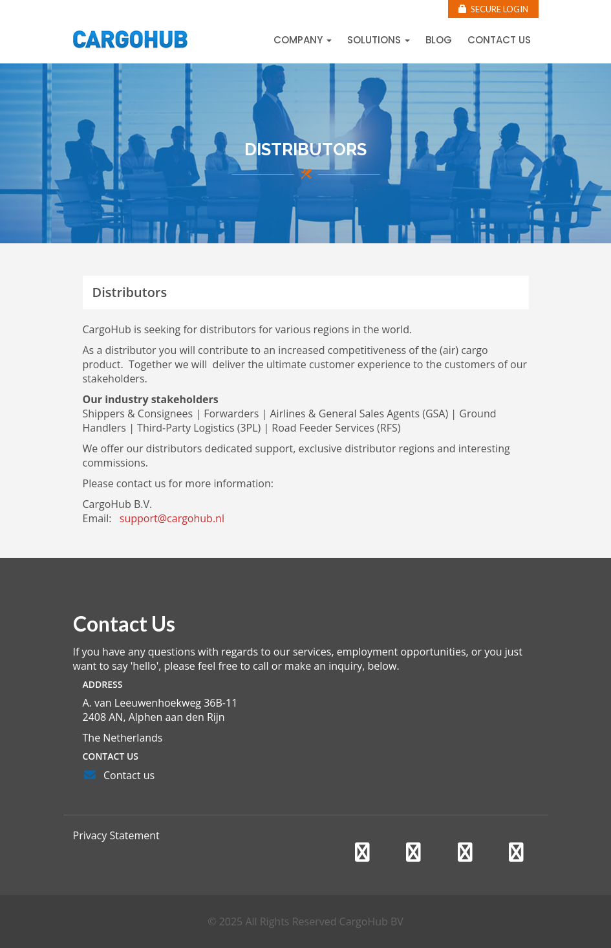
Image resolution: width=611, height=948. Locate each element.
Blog (438, 40)
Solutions (378, 40)
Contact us (499, 40)
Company (302, 40)
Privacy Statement (116, 835)
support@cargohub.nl (172, 518)
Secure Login (493, 9)
